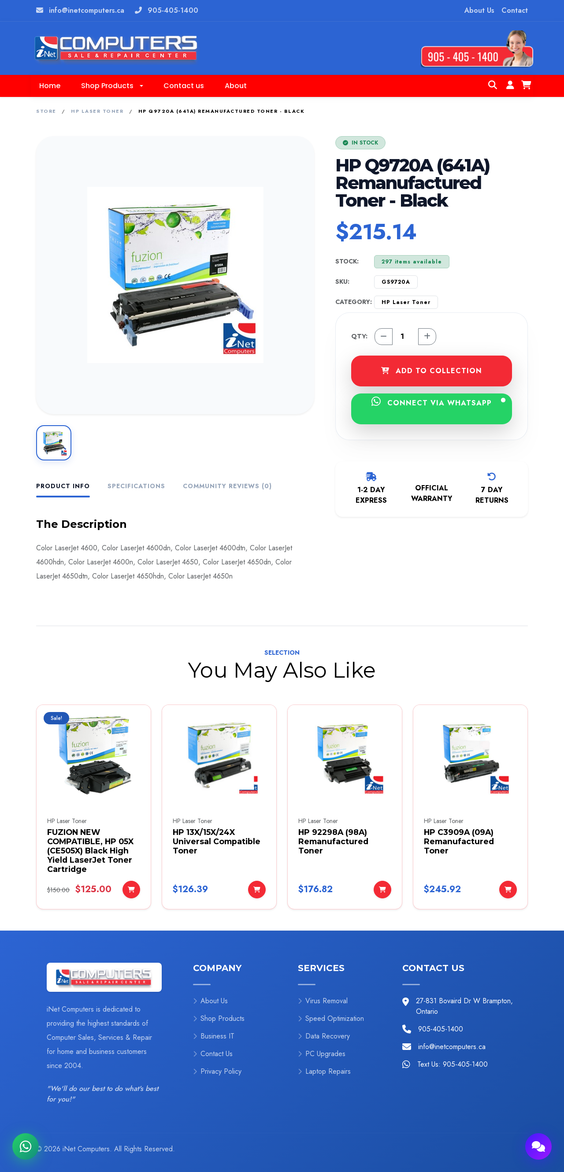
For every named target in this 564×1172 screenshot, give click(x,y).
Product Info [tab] (63, 486)
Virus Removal (323, 1001)
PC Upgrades (321, 1054)
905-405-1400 (173, 10)
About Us (479, 10)
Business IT (213, 1036)
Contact (514, 10)
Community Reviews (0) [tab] (227, 486)
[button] (112, 86)
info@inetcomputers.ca (86, 10)
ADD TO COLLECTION (431, 371)
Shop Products (219, 1018)
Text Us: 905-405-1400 (452, 1064)
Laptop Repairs (324, 1071)
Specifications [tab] (136, 486)
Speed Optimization (331, 1018)
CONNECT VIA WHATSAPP (438, 402)
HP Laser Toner (97, 111)
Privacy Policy (217, 1071)
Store (46, 111)
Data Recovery (324, 1036)
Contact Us (213, 1054)
